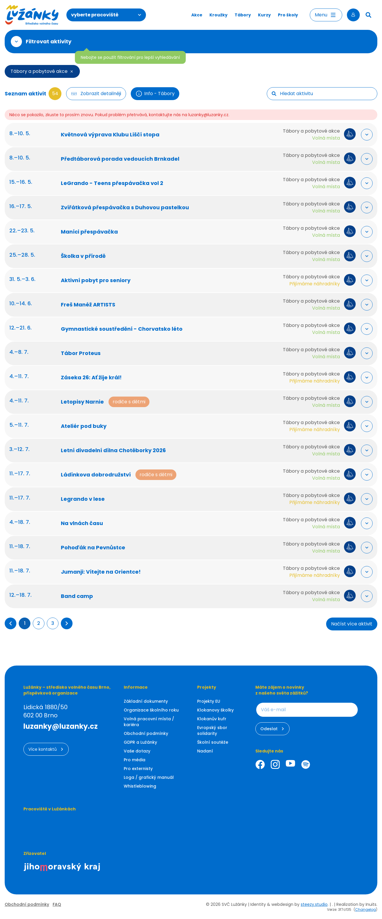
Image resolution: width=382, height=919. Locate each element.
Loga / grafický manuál (149, 777)
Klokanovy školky (215, 710)
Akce (196, 15)
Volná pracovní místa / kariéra (149, 722)
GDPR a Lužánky (140, 742)
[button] (10, 623)
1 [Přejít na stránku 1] (24, 623)
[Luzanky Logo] (32, 15)
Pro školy (288, 15)
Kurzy (264, 15)
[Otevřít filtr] (16, 41)
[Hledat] (368, 15)
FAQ (57, 904)
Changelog (365, 909)
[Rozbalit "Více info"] (362, 134)
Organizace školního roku (151, 710)
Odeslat (272, 729)
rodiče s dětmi (133, 401)
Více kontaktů (46, 749)
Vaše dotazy (137, 751)
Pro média (134, 760)
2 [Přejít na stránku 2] (38, 623)
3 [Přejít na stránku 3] (52, 623)
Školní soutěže (212, 742)
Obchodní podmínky (146, 733)
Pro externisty (138, 768)
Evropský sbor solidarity (212, 730)
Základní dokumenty (146, 701)
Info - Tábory (155, 93)
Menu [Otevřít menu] (326, 15)
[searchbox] (326, 93)
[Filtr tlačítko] (96, 93)
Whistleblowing (140, 786)
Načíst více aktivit (351, 623)
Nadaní (205, 751)
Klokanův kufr (211, 719)
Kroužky (218, 15)
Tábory (243, 15)
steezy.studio (314, 904)
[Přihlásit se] (353, 14)
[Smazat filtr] (71, 71)
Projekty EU (208, 701)
